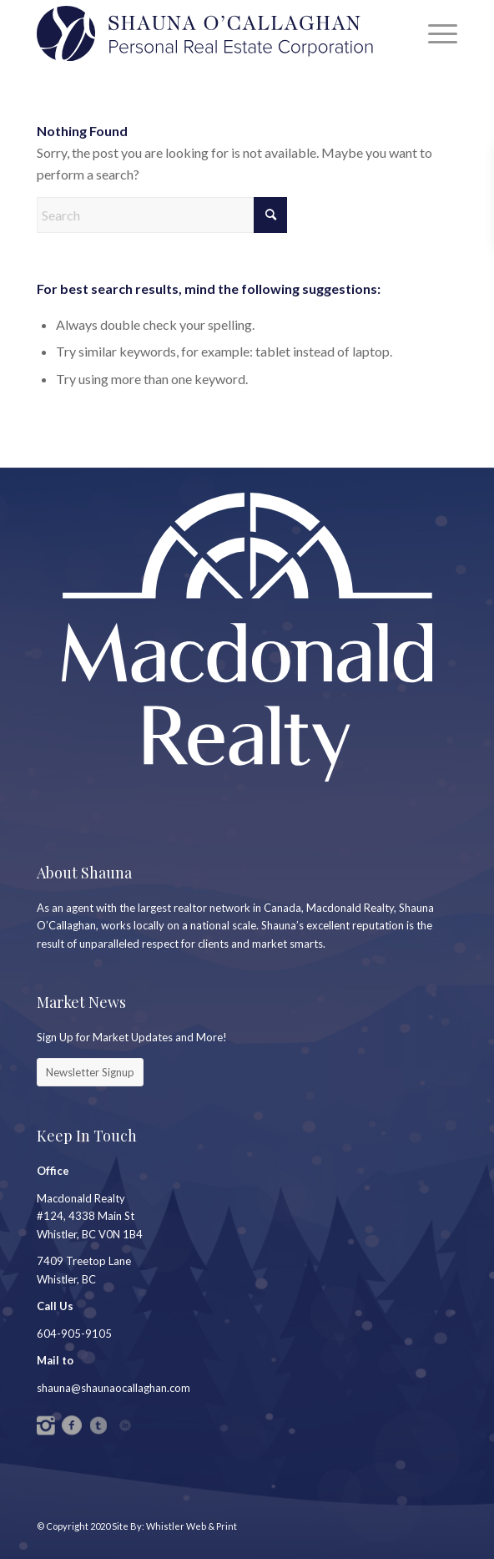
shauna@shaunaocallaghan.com (113, 1387)
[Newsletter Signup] (90, 1072)
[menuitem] (434, 33)
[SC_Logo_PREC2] (205, 33)
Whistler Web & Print (191, 1526)
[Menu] (434, 33)
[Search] (162, 215)
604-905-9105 (74, 1333)
